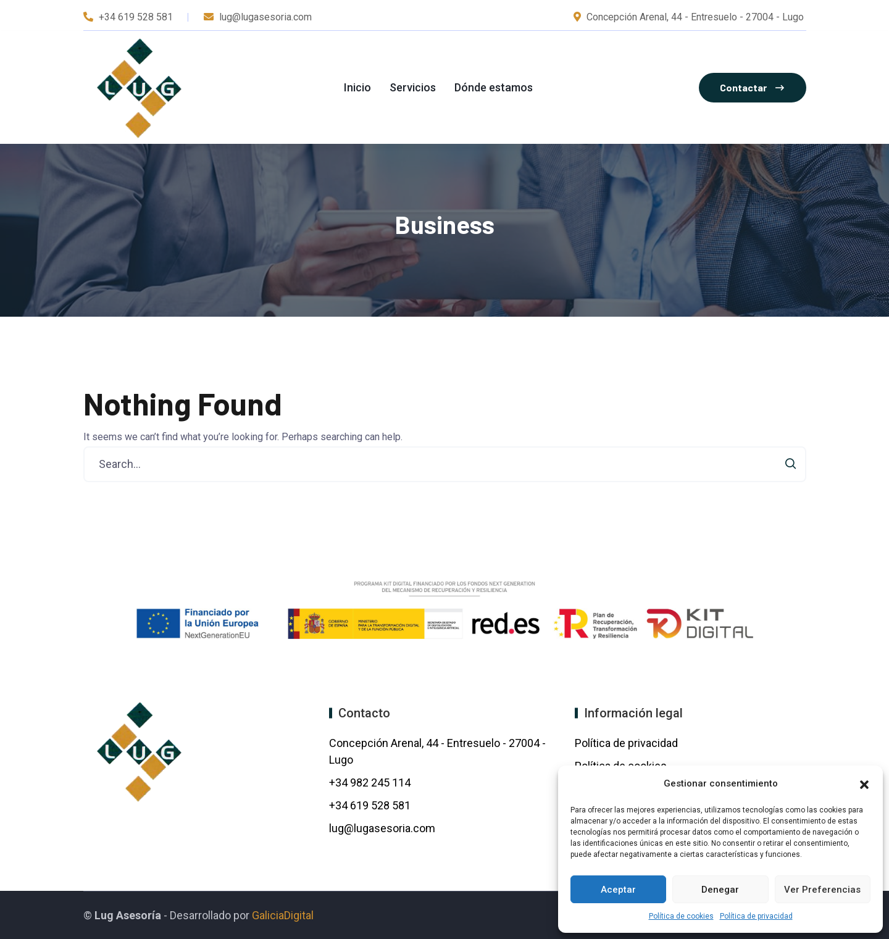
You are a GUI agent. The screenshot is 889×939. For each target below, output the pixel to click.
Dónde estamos (493, 87)
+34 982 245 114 (371, 782)
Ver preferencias (822, 889)
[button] (864, 783)
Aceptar (618, 889)
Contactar (752, 87)
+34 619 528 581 (136, 17)
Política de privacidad (756, 916)
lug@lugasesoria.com (382, 828)
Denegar (720, 889)
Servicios (413, 87)
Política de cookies (681, 916)
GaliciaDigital (283, 915)
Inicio (357, 87)
